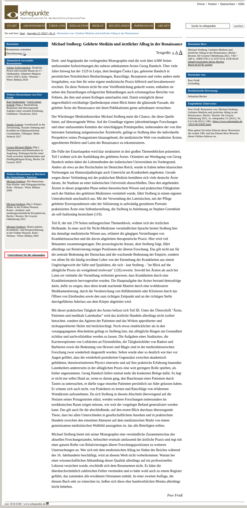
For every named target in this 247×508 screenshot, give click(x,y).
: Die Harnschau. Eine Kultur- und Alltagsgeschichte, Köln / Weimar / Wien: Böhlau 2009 (26, 186)
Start (22, 33)
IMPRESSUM (143, 25)
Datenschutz (227, 4)
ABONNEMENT (34, 25)
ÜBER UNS (57, 25)
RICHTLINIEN (119, 25)
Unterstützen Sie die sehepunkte (26, 254)
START (12, 25)
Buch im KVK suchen (200, 64)
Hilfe (241, 4)
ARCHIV (164, 25)
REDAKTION (79, 25)
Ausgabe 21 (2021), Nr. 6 (41, 33)
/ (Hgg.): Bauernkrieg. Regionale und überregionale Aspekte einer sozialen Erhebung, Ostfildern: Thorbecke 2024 (25, 107)
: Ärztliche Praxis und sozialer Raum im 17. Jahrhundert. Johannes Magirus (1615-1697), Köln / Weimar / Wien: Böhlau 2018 (24, 73)
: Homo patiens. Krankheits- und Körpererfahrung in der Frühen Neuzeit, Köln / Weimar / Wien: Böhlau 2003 (25, 231)
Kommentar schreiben (18, 49)
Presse (201, 4)
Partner (212, 4)
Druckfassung (16, 54)
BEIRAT (98, 25)
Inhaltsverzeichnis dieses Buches (206, 61)
